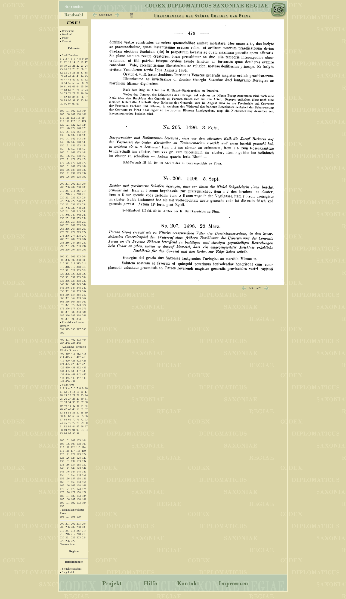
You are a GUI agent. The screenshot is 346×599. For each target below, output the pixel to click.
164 (84, 152)
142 (73, 138)
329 (84, 273)
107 (73, 114)
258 (79, 221)
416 (73, 357)
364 (84, 298)
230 (62, 204)
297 (73, 249)
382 (73, 312)
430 (67, 367)
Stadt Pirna (68, 384)
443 (84, 374)
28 (73, 69)
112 (73, 117)
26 (65, 69)
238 (79, 208)
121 (67, 124)
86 (82, 97)
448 (84, 378)
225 (62, 201)
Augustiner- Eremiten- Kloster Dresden (73, 348)
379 (84, 308)
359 (84, 294)
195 (62, 176)
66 (86, 86)
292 (73, 246)
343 (79, 284)
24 (86, 65)
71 (78, 90)
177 (73, 162)
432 (79, 367)
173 (79, 159)
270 (62, 232)
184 (84, 166)
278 (79, 235)
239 (84, 208)
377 (73, 308)
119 (84, 121)
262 (73, 225)
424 (62, 364)
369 (84, 301)
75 (65, 93)
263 (79, 225)
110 (62, 117)
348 (79, 287)
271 (67, 232)
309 (84, 260)
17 (86, 62)
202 (73, 183)
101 (67, 110)
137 (73, 135)
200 (62, 183)
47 (65, 79)
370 (62, 305)
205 (62, 187)
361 (67, 298)
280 (62, 239)
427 (79, 364)
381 (67, 312)
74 (61, 93)
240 (62, 211)
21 (73, 65)
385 (62, 315)
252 (73, 218)
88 (61, 100)
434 (62, 371)
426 (73, 364)
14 (73, 62)
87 (86, 97)
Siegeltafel (68, 572)
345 (62, 287)
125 (62, 128)
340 (62, 284)
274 (84, 232)
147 (73, 142)
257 (73, 221)
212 (73, 190)
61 (65, 86)
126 (67, 128)
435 (67, 371)
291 (67, 246)
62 (69, 86)
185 (62, 169)
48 (69, 79)
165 (62, 155)
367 (73, 301)
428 (84, 364)
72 (82, 90)
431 (73, 367)
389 (84, 315)
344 (84, 284)
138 (79, 135)
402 (73, 339)
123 (79, 124)
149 (84, 142)
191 (67, 173)
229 (84, 201)
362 (73, 298)
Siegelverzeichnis (72, 568)
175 (62, 162)
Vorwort (66, 41)
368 (79, 301)
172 (73, 159)
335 (62, 280)
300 (62, 256)
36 (78, 72)
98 (73, 103)
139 (84, 135)
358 (79, 294)
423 (84, 360)
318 (79, 267)
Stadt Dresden (70, 55)
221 (67, 197)
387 (73, 315)
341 (67, 284)
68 (65, 90)
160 (62, 152)
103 (79, 110)
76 (69, 93)
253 (79, 218)
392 (73, 319)
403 (79, 339)
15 (78, 62)
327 (73, 273)
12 (65, 62)
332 (73, 277)
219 (84, 194)
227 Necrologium (67, 542)
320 (62, 270)
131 (67, 131)
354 (84, 291)
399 (62, 332)
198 (79, 176)
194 (84, 173)
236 (67, 208)
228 (79, 201)
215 (62, 194)
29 (78, 69)
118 (78, 121)
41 (69, 76)
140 (62, 138)
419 (62, 360)
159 (84, 149)
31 (86, 69)
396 (73, 329)
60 (61, 86)
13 (69, 62)
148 (79, 142)
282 (73, 239)
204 (84, 183)
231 (67, 204)
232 (73, 204)
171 (67, 159)
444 (62, 378)
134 (84, 131)
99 (78, 103)
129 (84, 128)
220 (62, 197)
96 (65, 103)
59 (86, 83)
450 (67, 381)
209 (84, 187)
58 (82, 83)
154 (84, 145)
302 (73, 256)
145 (62, 142)
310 (62, 263)
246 (67, 214)
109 (84, 114)
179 (84, 162)
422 (79, 360)
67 (61, 90)
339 (84, 280)
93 (82, 100)
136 (67, 135)
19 (65, 65)
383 (79, 312)
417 (79, 357)
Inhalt (65, 38)
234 (84, 204)
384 (84, 312)
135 (62, 135)
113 (78, 117)
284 (84, 239)
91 (73, 100)
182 (73, 166)
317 (73, 267)
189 (84, 169)
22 (78, 65)
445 (67, 378)
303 (79, 256)
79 (82, 93)
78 (78, 93)
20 (69, 65)
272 (73, 232)
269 (84, 228)
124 (84, 124)
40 (65, 76)
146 (67, 142)
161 (67, 152)
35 (73, 72)
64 (78, 86)
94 (86, 100)
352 (73, 291)
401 (67, 339)
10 (86, 58)
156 (67, 149)
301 (67, 256)
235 (62, 208)
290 (62, 246)
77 (73, 93)
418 (84, 357)
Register (74, 551)
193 (79, 173)
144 (84, 138)
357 (73, 294)
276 (67, 235)
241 (67, 211)
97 (69, 103)
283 (79, 239)
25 (61, 69)
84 (73, 97)
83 (69, 97)
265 (62, 228)
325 (62, 273)
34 (69, 72)
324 (84, 270)
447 (79, 378)
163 (79, 152)
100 (62, 110)
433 (84, 367)
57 (78, 83)
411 (73, 353)
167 (73, 155)
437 (79, 371)
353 (79, 291)
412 (79, 353)
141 (67, 138)
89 (65, 100)
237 (73, 208)
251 (67, 218)
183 (79, 166)
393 (79, 319)
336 (67, 280)
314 (84, 263)
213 (79, 190)
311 (67, 263)
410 (67, 353)
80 (86, 93)
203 (79, 183)
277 (73, 235)
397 (79, 329)
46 (61, 79)
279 (84, 235)
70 (73, 90)
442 (79, 374)
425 (67, 364)
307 (73, 260)
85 (78, 97)
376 (67, 308)
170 (62, 159)
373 (79, 305)
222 (73, 197)
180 (62, 166)
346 (67, 287)
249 (84, 214)
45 (86, 76)
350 (62, 291)
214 (84, 190)
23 (82, 65)
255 (62, 221)
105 (62, 114)
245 (62, 214)
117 (73, 121)
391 (67, 319)
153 (79, 145)
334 (84, 277)
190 (62, 173)
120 (62, 124)
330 (62, 277)
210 (62, 190)
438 (84, 371)
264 (84, 225)
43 (78, 76)
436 (73, 371)
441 (73, 374)
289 (84, 242)
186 (67, 169)
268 (79, 228)
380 (62, 312)
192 (73, 173)
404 (84, 339)
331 (67, 277)
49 (73, 79)
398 (84, 329)
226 (67, 201)
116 (67, 121)
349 (84, 287)
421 (73, 360)
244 (84, 211)
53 (61, 83)
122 (73, 124)
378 (79, 308)
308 (79, 260)
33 (65, 72)
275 (62, 235)
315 (62, 267)
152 (73, 145)
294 (84, 246)
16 (82, 62)
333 (79, 277)
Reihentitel (68, 31)
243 (79, 211)
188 (79, 169)
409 (62, 353)
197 (73, 176)
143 (79, 138)
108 (79, 114)
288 (79, 242)
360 (62, 298)
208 (79, 187)
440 (67, 374)
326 (67, 273)
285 (62, 242)
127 (73, 128)
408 (79, 343)
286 (67, 242)
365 (62, 301)
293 (79, 246)
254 (84, 218)
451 (73, 381)
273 (79, 232)
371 (67, 305)
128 (79, 128)
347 (73, 287)
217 (73, 194)
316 (67, 267)
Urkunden (74, 48)
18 (61, 65)
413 (84, 353)
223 (79, 197)
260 (62, 225)
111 (67, 117)
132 (73, 131)
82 (65, 97)
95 (61, 103)
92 (78, 100)
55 (69, 83)
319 (84, 267)
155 (62, 149)
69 (69, 90)
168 (79, 155)
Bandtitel (67, 34)
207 (73, 187)
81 (61, 97)
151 (67, 145)
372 (73, 305)
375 (62, 308)
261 (67, 225)
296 (67, 249)
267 (73, 228)
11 (61, 62)
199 (84, 176)
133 (79, 131)
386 (67, 315)
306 (67, 260)
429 (62, 367)
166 (67, 155)
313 (79, 263)
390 (62, 319)
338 (79, 280)
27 (69, 69)
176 (67, 162)
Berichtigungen (74, 561)
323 (79, 270)
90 (69, 100)
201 (67, 183)
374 (84, 305)
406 (67, 343)
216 (67, 194)
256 (67, 221)
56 (73, 83)
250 (62, 218)
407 (73, 343)
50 (78, 79)
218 (79, 194)
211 (67, 190)
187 (73, 169)
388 (79, 315)
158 (79, 149)
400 (62, 339)
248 (79, 214)
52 (86, 79)
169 (84, 155)
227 (73, 201)
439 (62, 374)
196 (67, 176)
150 (62, 145)
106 (67, 114)
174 (84, 159)
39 (61, 76)
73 (86, 90)
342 (73, 284)
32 (61, 72)
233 (79, 204)
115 (62, 121)
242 (73, 211)
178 (79, 162)
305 (62, 260)
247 (73, 214)
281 (67, 239)
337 (73, 280)
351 (67, 291)
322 (73, 270)
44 (82, 76)
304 (84, 256)
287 (73, 242)
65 (82, 86)
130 (62, 131)
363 (79, 298)
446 (73, 378)
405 (62, 343)
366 (67, 301)
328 (79, 273)
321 (67, 270)
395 (67, 329)
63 (73, 86)
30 (82, 69)
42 (73, 76)
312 (73, 263)
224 (84, 197)
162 (73, 152)
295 (62, 249)
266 (67, 228)
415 (67, 357)
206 (67, 187)
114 (84, 117)
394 (62, 329)
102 (73, 110)
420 (67, 360)
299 (84, 249)
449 (62, 381)
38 (86, 72)
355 (62, 294)
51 (82, 79)
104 (84, 110)
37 (82, 72)
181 (67, 166)
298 (79, 249)
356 (67, 294)
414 (62, 357)
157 (73, 149)
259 (84, 221)
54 (65, 83)
